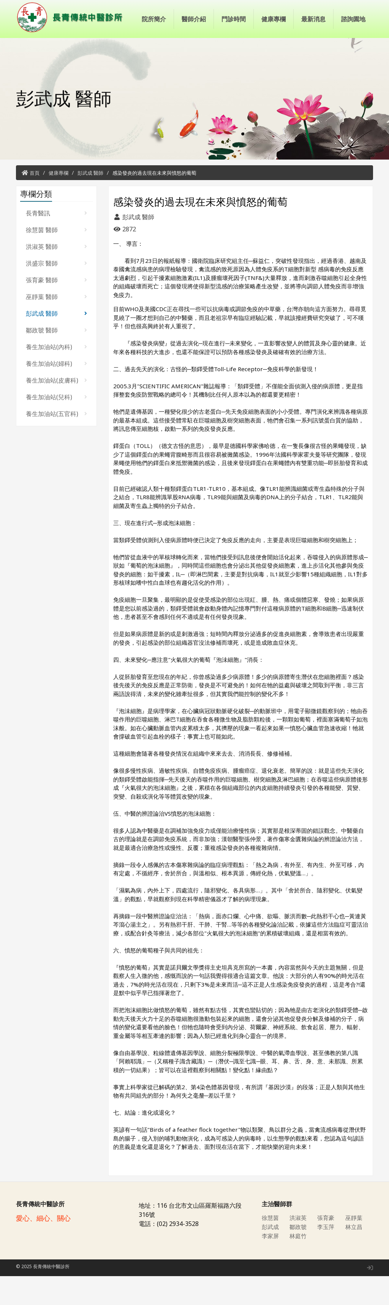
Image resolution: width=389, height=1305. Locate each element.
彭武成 (271, 1255)
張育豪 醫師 (56, 309)
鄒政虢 (298, 1255)
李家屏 (271, 1265)
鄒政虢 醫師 (56, 359)
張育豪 (326, 1246)
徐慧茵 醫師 (56, 259)
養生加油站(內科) (56, 376)
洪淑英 (298, 1246)
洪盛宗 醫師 (56, 292)
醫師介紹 (194, 57)
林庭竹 (298, 1265)
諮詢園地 (353, 57)
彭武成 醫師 (90, 201)
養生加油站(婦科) (56, 392)
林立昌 (354, 1255)
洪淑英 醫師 (56, 275)
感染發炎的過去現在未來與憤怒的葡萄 (154, 201)
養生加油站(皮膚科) (56, 409)
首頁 (35, 201)
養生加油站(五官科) (56, 442)
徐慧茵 (271, 1246)
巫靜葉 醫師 (56, 325)
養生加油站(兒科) (56, 426)
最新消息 (313, 57)
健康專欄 (273, 57)
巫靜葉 (354, 1246)
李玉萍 (326, 1255)
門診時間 (233, 57)
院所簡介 (154, 57)
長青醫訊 (56, 242)
